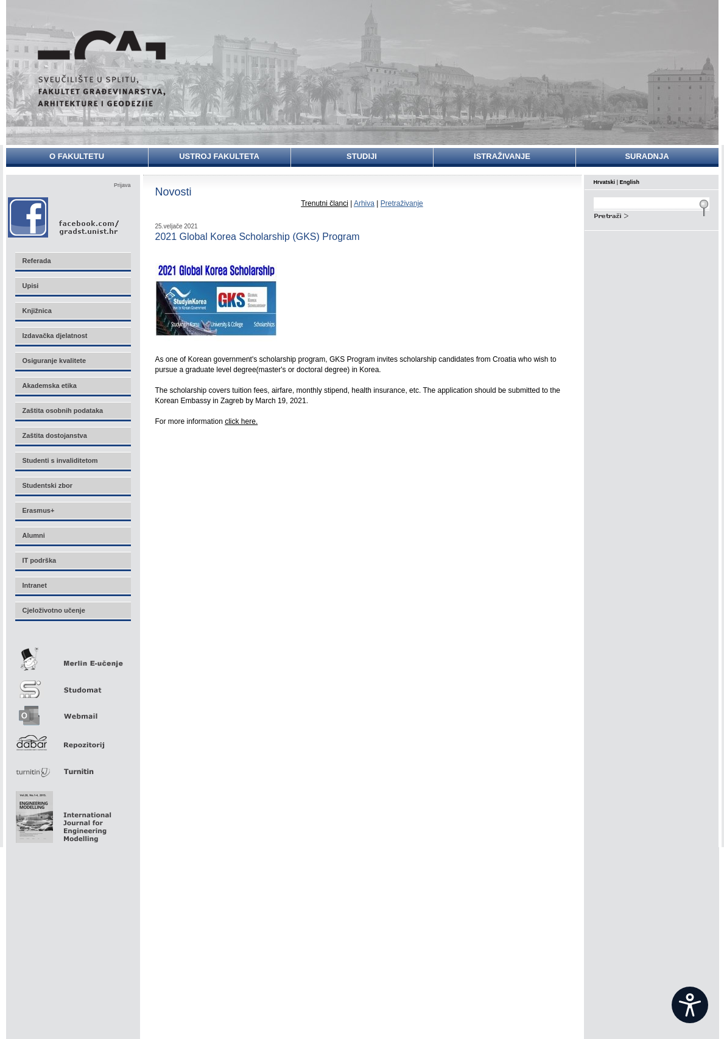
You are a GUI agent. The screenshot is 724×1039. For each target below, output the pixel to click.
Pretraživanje (402, 203)
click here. (241, 421)
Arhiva (364, 203)
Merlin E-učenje (72, 657)
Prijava (122, 185)
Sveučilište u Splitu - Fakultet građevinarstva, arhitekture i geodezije (102, 68)
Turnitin (72, 766)
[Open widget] (690, 1005)
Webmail (72, 711)
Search (651, 214)
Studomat (72, 684)
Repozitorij (72, 739)
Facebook (64, 217)
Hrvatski (605, 182)
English (630, 182)
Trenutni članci (324, 203)
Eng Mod (62, 813)
